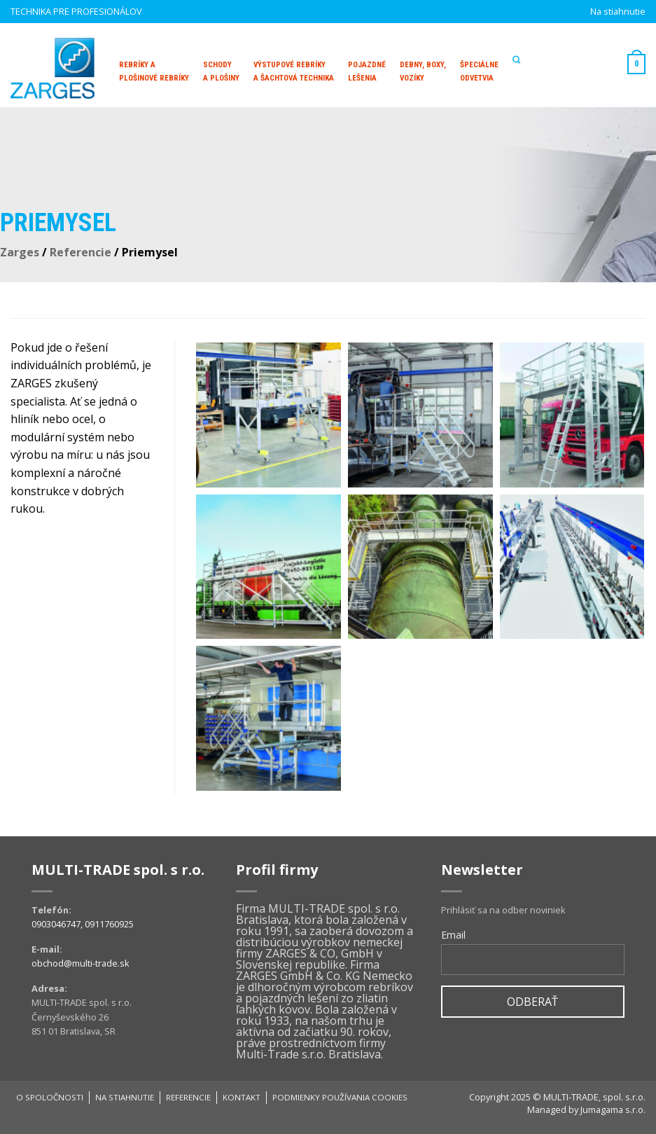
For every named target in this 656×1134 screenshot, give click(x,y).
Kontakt (241, 1097)
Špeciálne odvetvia (479, 71)
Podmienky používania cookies (339, 1097)
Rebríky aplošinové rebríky (154, 71)
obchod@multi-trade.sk (81, 963)
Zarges (19, 252)
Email (453, 934)
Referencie (80, 252)
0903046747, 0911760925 (83, 924)
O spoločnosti (49, 1097)
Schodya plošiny (221, 71)
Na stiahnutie (617, 11)
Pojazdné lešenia (367, 71)
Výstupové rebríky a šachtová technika (293, 71)
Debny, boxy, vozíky (423, 71)
